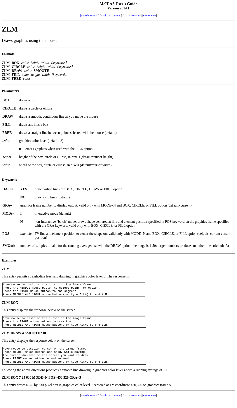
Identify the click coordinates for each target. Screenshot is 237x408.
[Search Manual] (90, 15)
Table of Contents (111, 15)
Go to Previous (132, 15)
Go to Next (149, 15)
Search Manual (89, 403)
